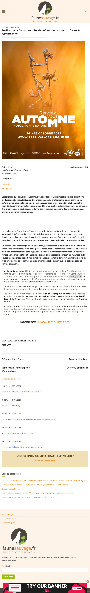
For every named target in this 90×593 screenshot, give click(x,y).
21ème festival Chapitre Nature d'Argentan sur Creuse (22, 447)
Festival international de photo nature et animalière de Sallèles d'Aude (29, 419)
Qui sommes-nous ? (9, 518)
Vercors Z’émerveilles (77, 367)
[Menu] (3, 11)
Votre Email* (6, 566)
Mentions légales (8, 523)
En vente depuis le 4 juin (11, 489)
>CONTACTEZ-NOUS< (45, 460)
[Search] (86, 11)
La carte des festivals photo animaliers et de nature (22, 391)
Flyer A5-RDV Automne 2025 (54, 322)
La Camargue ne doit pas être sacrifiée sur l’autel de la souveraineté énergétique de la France (38, 493)
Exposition (14, 27)
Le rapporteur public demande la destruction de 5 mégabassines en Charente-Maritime (35, 485)
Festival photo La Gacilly (11, 405)
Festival (5, 27)
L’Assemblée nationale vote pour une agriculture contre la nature (27, 497)
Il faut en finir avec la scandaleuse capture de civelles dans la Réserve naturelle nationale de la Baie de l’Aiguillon (44, 480)
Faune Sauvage (7, 514)
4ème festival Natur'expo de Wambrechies (18, 433)
